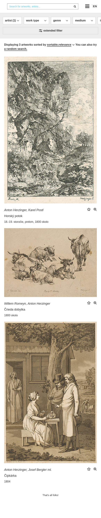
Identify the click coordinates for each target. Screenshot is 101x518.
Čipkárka (10, 482)
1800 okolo (11, 322)
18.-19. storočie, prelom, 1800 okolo (26, 228)
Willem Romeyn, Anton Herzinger (27, 310)
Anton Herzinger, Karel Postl (23, 217)
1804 (7, 488)
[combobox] (42, 13)
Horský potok (13, 223)
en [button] (95, 13)
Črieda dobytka (14, 316)
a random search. (15, 55)
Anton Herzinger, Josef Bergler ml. (28, 476)
